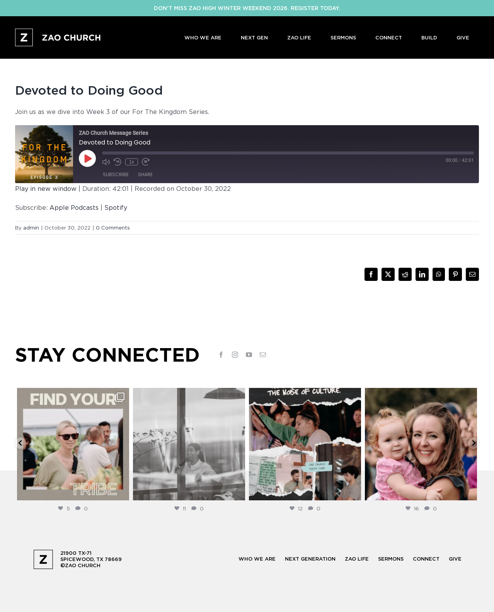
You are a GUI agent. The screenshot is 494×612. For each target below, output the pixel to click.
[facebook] (221, 355)
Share (145, 174)
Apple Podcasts (74, 207)
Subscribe (116, 174)
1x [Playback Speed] (131, 162)
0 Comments (113, 227)
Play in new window (46, 188)
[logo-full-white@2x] (58, 31)
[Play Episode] (87, 158)
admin (31, 227)
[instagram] (235, 355)
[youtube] (249, 355)
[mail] (263, 355)
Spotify (115, 207)
